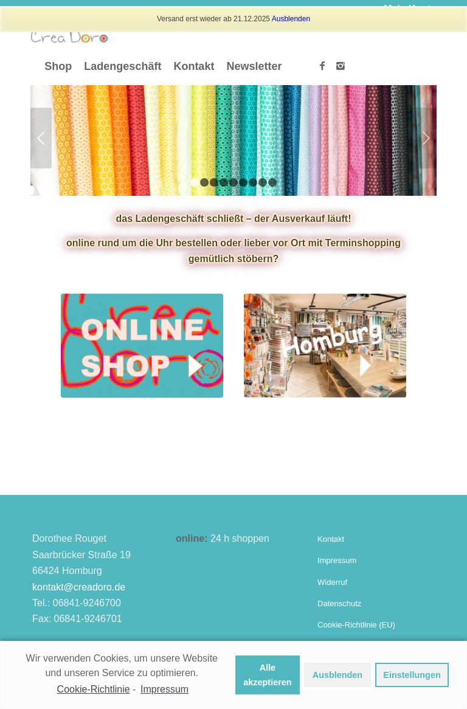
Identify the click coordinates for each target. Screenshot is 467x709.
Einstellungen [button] (411, 675)
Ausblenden (291, 19)
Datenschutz (339, 603)
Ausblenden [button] (337, 675)
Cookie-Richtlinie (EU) (356, 624)
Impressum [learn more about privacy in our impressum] (164, 689)
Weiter (426, 138)
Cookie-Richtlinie (93, 689)
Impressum (336, 560)
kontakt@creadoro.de (78, 587)
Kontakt (330, 539)
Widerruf (332, 582)
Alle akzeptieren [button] (267, 675)
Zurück (41, 138)
